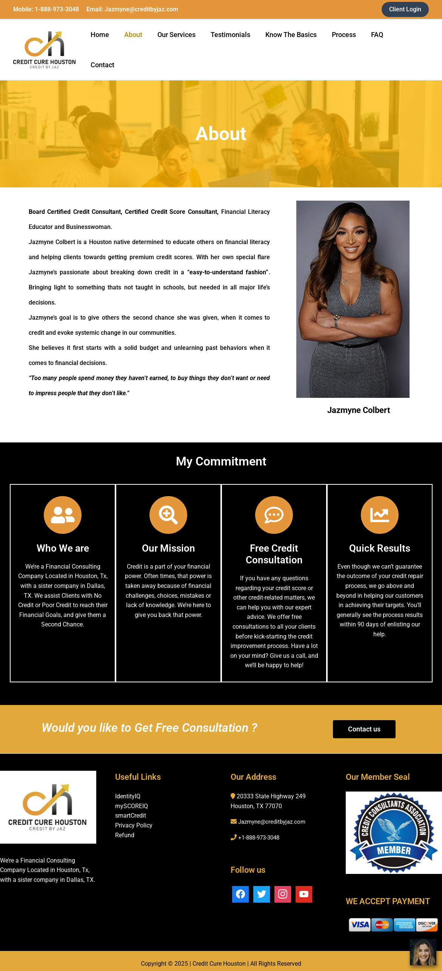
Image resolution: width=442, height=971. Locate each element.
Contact (410, 44)
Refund (124, 823)
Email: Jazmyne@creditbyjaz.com (132, 9)
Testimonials (236, 44)
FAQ (379, 44)
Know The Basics (295, 44)
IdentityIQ (127, 785)
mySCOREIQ (131, 794)
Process (347, 44)
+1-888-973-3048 (260, 826)
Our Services (184, 44)
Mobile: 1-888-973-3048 (46, 9)
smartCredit (130, 804)
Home (110, 44)
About (142, 44)
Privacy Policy (133, 814)
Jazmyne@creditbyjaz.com (274, 810)
